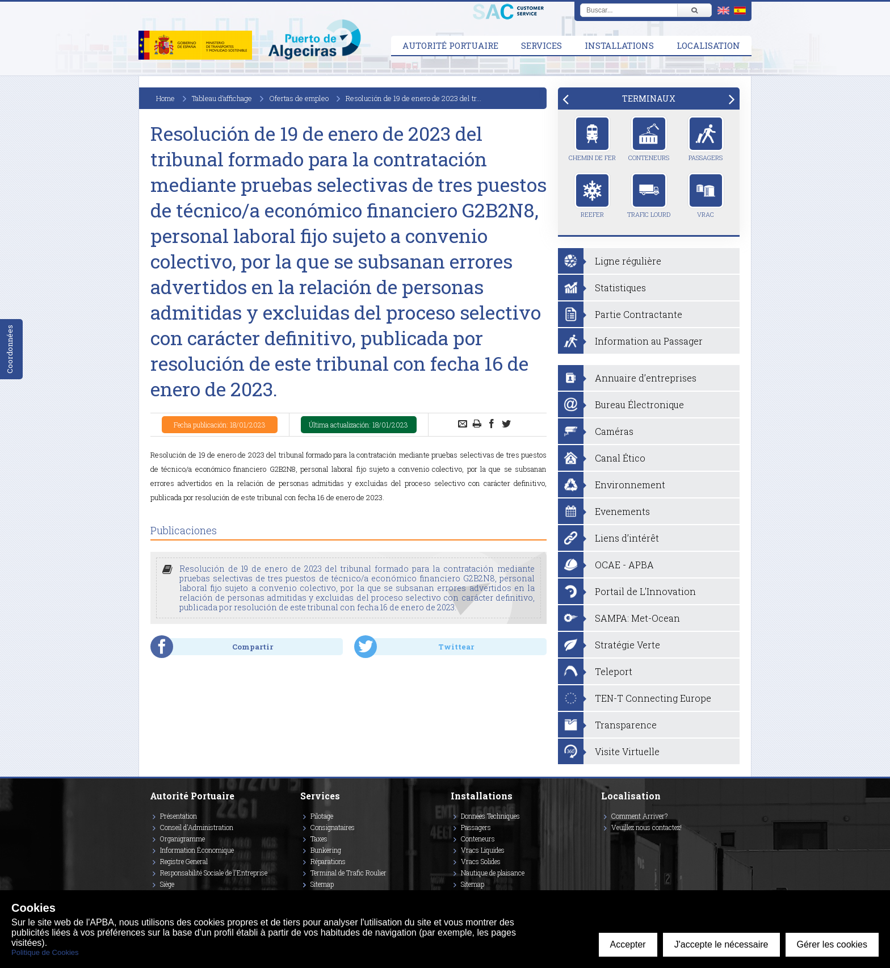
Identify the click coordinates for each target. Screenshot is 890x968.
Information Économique (197, 849)
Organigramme (182, 838)
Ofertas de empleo (299, 98)
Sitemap (322, 884)
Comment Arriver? (639, 815)
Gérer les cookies (832, 944)
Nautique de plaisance (492, 872)
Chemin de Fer (592, 138)
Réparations (328, 861)
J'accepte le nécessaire (721, 944)
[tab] (649, 98)
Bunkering (325, 849)
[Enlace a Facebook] (602, 844)
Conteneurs (648, 138)
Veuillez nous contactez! (646, 827)
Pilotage (321, 815)
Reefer (592, 195)
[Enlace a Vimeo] (605, 844)
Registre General (184, 861)
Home (165, 98)
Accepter (628, 944)
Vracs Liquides (483, 849)
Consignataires (332, 827)
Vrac (705, 195)
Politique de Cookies (45, 952)
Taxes (319, 838)
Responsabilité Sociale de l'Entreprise (213, 872)
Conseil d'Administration (196, 827)
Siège (167, 884)
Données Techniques (490, 815)
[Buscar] (694, 10)
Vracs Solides (481, 861)
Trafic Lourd (648, 195)
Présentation (178, 815)
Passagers (705, 138)
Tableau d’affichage (222, 98)
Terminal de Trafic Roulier (348, 872)
